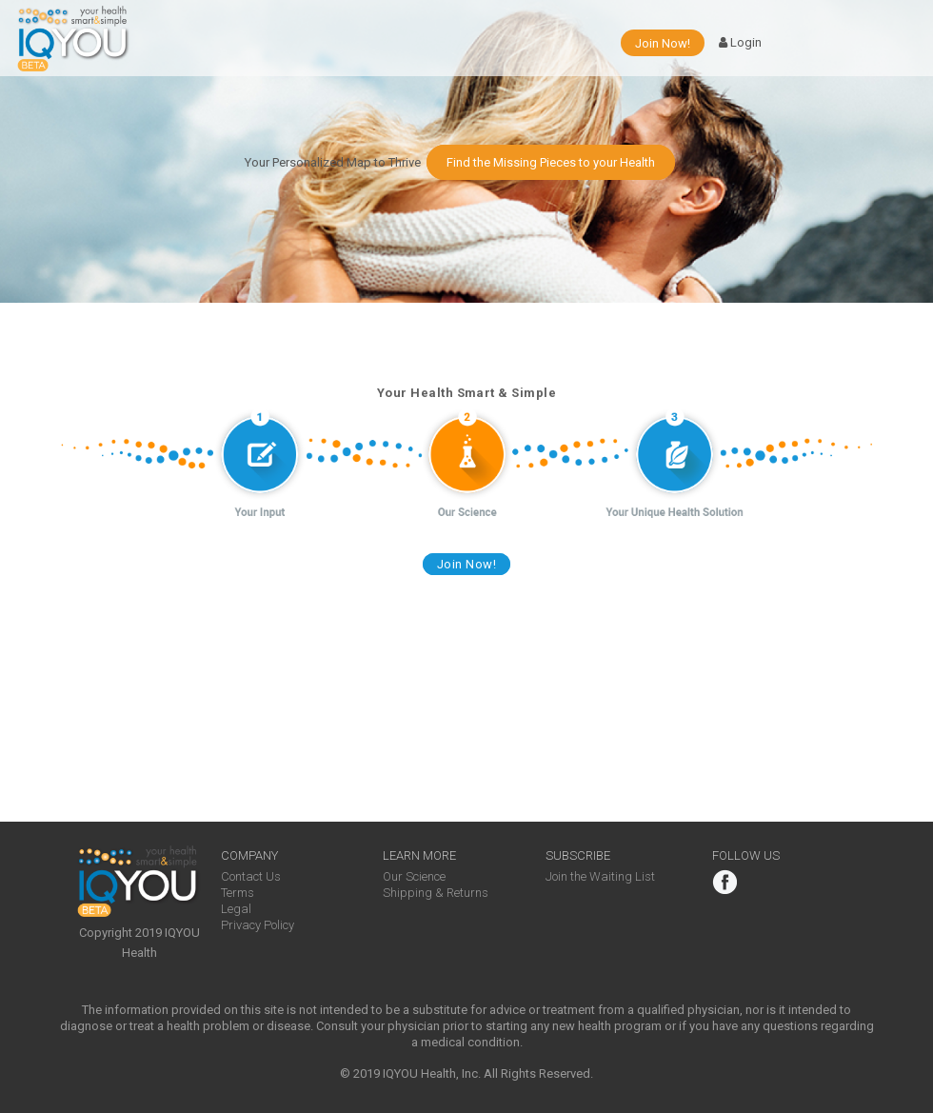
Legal (236, 909)
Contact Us (251, 876)
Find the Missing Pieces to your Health (551, 162)
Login (740, 42)
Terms (237, 892)
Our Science (414, 876)
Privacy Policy (257, 925)
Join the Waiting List (600, 876)
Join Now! (662, 43)
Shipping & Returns (435, 892)
